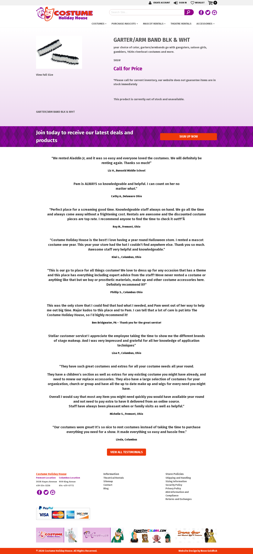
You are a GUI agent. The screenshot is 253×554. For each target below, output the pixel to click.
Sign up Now (188, 136)
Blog (106, 488)
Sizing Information (176, 481)
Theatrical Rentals (113, 477)
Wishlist (197, 3)
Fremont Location (46, 477)
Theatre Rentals (181, 23)
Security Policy (174, 485)
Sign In (180, 3)
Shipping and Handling (178, 477)
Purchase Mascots (124, 23)
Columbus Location (69, 477)
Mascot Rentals (153, 23)
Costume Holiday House (51, 474)
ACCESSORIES (204, 23)
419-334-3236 (43, 485)
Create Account (159, 3)
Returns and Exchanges (179, 499)
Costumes (98, 23)
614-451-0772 (66, 485)
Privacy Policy (173, 488)
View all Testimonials (126, 452)
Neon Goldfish (209, 550)
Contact (107, 485)
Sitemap (108, 481)
